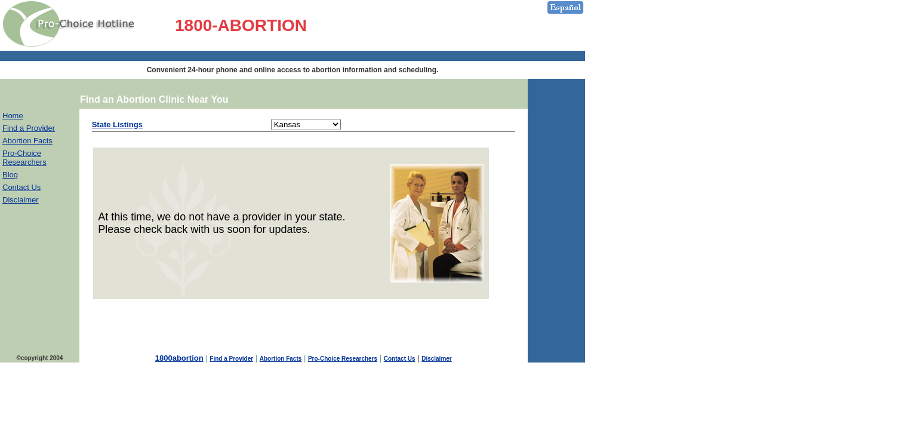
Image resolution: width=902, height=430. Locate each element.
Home (12, 115)
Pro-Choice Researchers (24, 158)
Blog (10, 174)
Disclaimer (20, 199)
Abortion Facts (27, 140)
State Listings (117, 124)
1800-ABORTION (241, 25)
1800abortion (179, 358)
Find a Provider (28, 128)
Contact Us (21, 187)
